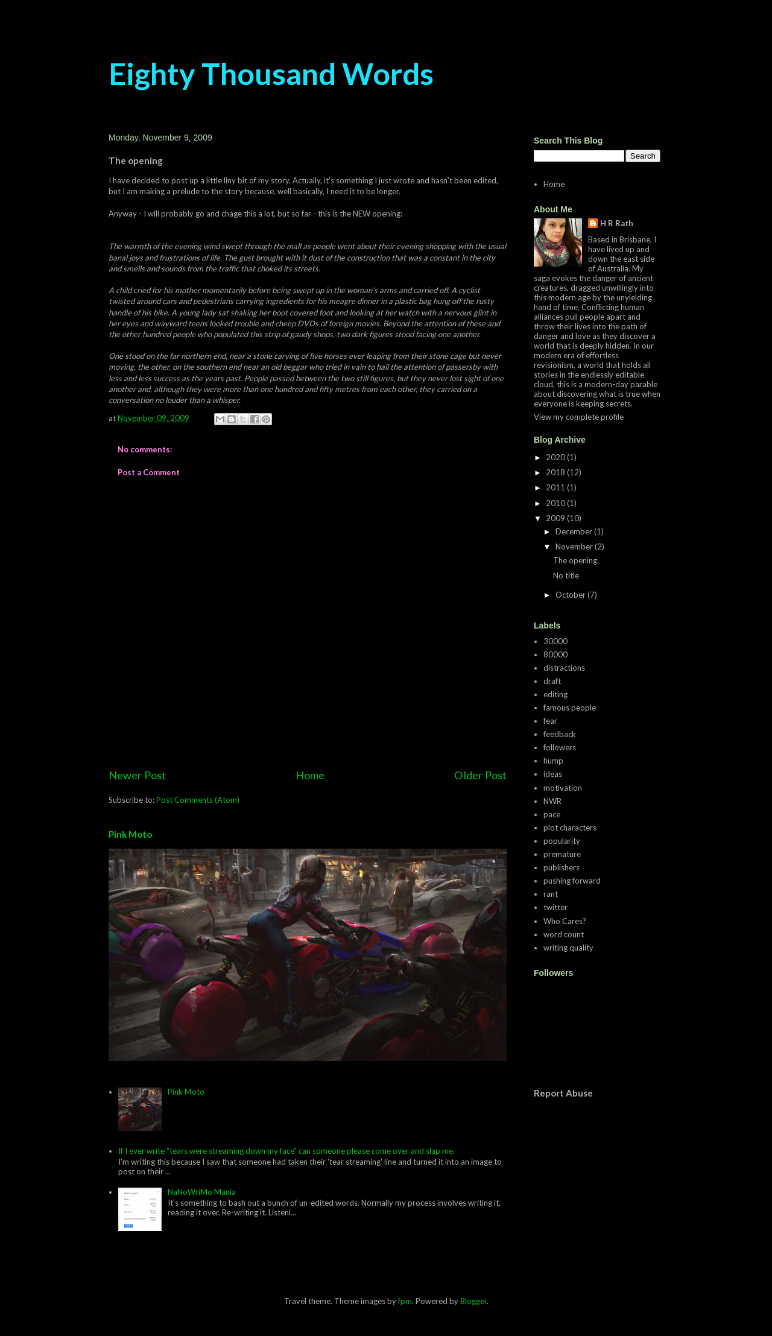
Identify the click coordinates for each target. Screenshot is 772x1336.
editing (555, 694)
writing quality (568, 947)
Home (310, 775)
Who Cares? (564, 921)
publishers (561, 867)
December (574, 531)
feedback (559, 734)
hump (553, 760)
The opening (575, 560)
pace (551, 814)
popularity (561, 841)
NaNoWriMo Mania (202, 1192)
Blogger (473, 1301)
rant (550, 894)
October (571, 595)
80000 (555, 654)
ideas (552, 774)
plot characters (569, 827)
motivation (562, 788)
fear (550, 721)
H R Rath (616, 223)
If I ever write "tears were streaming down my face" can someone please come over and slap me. (286, 1151)
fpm (405, 1301)
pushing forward (572, 880)
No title (566, 575)
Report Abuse (563, 1092)
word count (563, 934)
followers (559, 747)
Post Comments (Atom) (197, 800)
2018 (556, 472)
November (575, 546)
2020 (556, 457)
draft (552, 681)
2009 (556, 518)
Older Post (480, 775)
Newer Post (137, 775)
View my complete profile (579, 417)
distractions (564, 668)
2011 (556, 487)
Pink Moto (130, 834)
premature (562, 854)
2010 (556, 503)
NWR (552, 801)
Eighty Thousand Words (271, 73)
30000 (555, 641)
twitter (555, 907)
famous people (569, 707)
